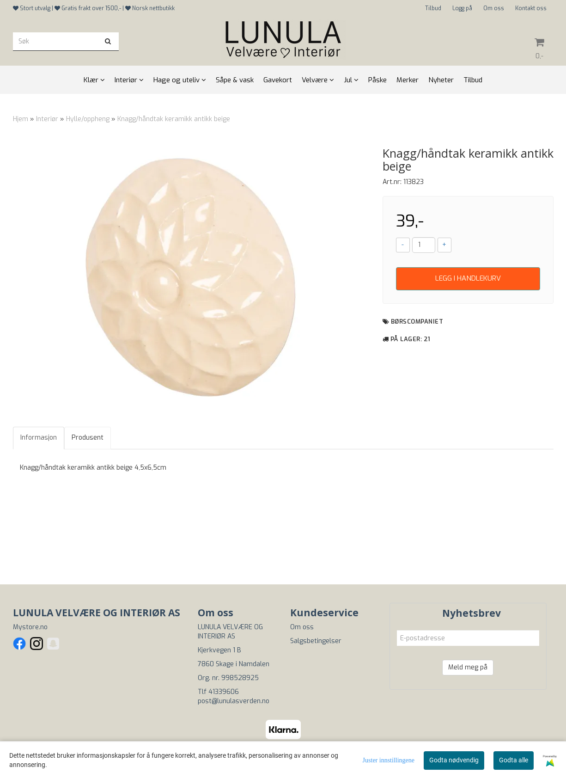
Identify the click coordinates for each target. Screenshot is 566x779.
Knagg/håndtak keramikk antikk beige (173, 119)
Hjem (20, 119)
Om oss (493, 8)
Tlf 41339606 (218, 691)
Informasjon (38, 437)
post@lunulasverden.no (233, 701)
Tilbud (433, 8)
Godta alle (513, 760)
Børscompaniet (417, 321)
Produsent (87, 437)
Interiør (47, 119)
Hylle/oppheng (88, 119)
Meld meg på (467, 667)
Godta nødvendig (454, 760)
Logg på (462, 8)
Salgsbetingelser (315, 641)
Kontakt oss (531, 8)
